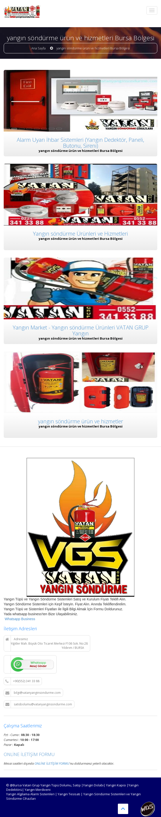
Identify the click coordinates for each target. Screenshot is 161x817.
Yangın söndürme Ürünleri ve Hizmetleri (80, 233)
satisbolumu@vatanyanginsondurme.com (38, 704)
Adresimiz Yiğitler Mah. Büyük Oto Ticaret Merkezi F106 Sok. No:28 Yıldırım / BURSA (46, 643)
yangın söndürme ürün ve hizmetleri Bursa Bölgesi (93, 48)
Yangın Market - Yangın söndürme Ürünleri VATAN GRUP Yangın (80, 330)
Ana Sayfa (38, 48)
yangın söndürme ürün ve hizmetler (80, 421)
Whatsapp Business (19, 619)
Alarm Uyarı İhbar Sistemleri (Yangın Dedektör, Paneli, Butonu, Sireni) (80, 142)
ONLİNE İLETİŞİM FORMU (29, 754)
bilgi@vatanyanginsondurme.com (33, 693)
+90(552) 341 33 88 (22, 681)
